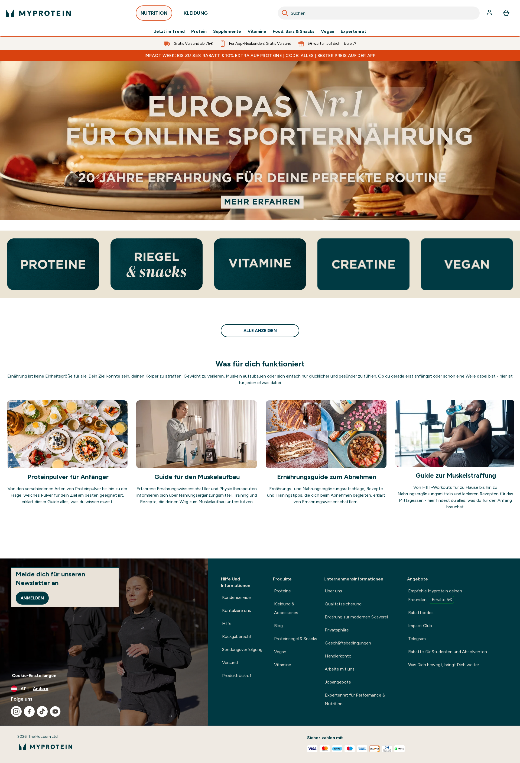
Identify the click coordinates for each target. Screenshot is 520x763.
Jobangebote (338, 682)
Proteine (282, 590)
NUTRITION (154, 14)
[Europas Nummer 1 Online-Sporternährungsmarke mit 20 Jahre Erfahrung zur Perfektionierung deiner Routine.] (260, 140)
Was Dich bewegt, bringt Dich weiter (443, 664)
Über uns (333, 590)
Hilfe (227, 623)
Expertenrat (353, 31)
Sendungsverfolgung (242, 649)
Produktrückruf (236, 675)
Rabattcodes (421, 612)
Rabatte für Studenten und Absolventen (447, 651)
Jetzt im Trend (169, 31)
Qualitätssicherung (343, 603)
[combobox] (379, 13)
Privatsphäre (337, 630)
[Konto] (490, 13)
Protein (199, 31)
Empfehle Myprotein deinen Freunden (435, 596)
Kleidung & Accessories (286, 608)
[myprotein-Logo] (38, 13)
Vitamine (257, 31)
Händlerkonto (338, 656)
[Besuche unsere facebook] (29, 711)
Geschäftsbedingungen (348, 643)
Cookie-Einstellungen (34, 675)
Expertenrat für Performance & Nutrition (355, 699)
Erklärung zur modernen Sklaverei (356, 617)
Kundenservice (236, 597)
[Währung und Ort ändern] (104, 688)
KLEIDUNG (196, 14)
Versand (230, 662)
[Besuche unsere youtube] (55, 711)
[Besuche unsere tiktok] (42, 711)
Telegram (417, 638)
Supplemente (227, 31)
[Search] (285, 13)
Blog (278, 625)
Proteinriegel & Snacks (295, 638)
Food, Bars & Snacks (293, 31)
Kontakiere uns (236, 610)
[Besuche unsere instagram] (16, 711)
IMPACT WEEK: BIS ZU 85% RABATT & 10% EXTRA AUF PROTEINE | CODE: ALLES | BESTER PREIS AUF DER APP (260, 55)
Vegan (327, 31)
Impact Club (420, 625)
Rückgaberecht (237, 636)
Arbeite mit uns (340, 669)
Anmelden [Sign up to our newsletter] (32, 598)
